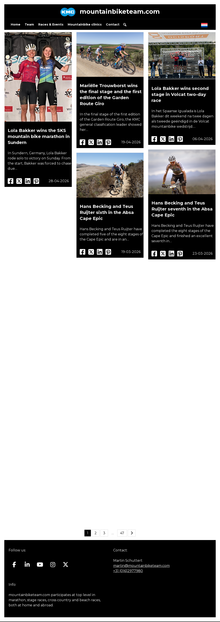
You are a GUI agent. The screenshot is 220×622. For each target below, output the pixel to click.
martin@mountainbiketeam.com (141, 566)
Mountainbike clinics (85, 25)
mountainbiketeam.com (119, 12)
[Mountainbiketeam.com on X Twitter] (65, 565)
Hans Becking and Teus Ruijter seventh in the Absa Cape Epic (182, 209)
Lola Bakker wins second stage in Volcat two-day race (180, 94)
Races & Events (50, 25)
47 (122, 533)
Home (15, 25)
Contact (112, 25)
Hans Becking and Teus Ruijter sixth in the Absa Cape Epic (107, 212)
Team (29, 25)
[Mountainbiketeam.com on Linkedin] (27, 565)
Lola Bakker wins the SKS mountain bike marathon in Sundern (39, 136)
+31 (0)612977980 (128, 571)
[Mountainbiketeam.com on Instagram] (52, 565)
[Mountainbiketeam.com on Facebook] (14, 565)
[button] (125, 25)
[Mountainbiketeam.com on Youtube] (40, 565)
